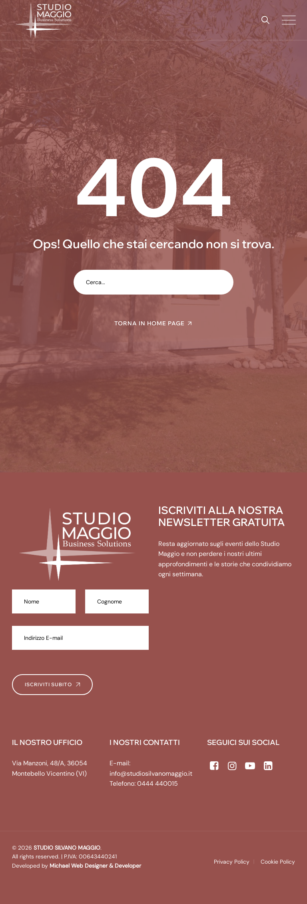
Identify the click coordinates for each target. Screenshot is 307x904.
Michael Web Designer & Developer (94, 865)
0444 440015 (157, 783)
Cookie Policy (278, 861)
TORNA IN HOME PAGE (149, 323)
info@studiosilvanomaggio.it (151, 773)
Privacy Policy (231, 861)
